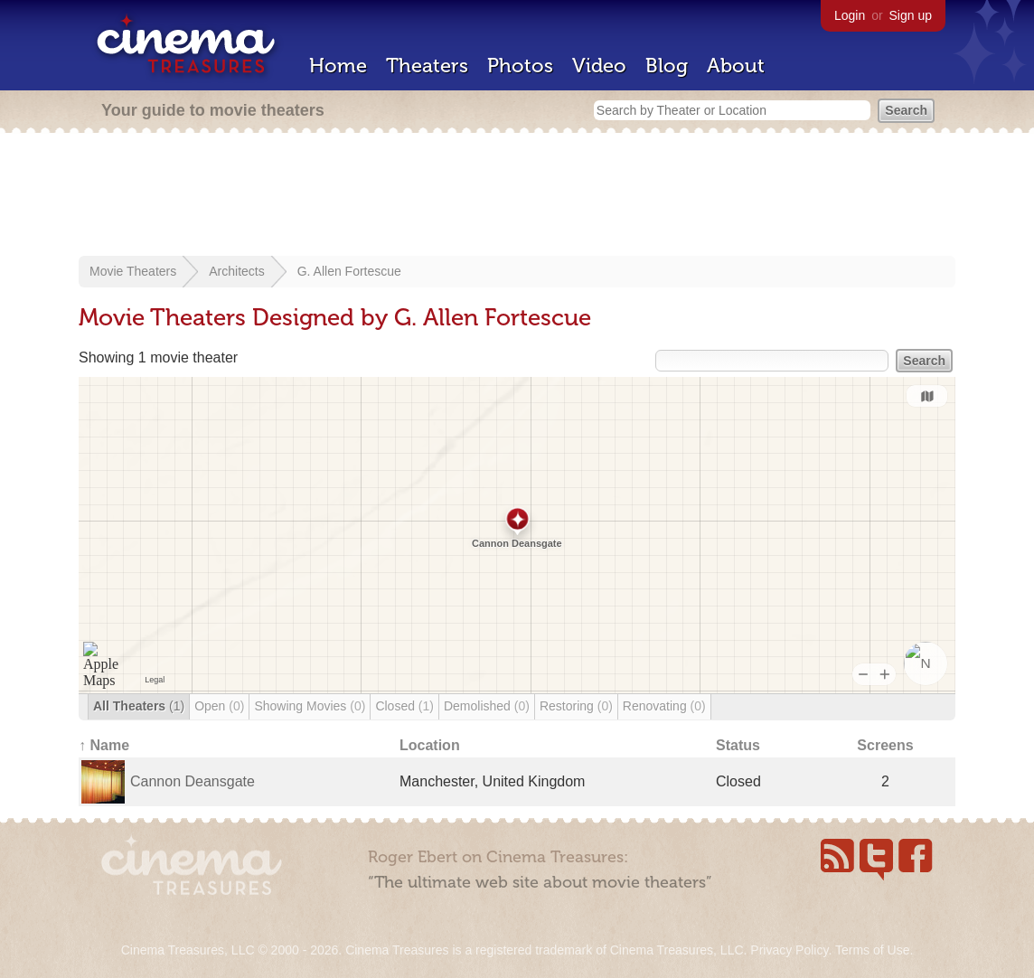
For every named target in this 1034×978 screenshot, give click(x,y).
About (736, 65)
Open (219, 706)
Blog (666, 65)
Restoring (576, 706)
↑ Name (104, 745)
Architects (236, 271)
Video (599, 65)
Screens (885, 745)
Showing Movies (309, 706)
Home (338, 65)
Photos (520, 65)
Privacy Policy (789, 950)
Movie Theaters (132, 271)
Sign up (910, 15)
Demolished (487, 706)
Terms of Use (872, 950)
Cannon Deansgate (192, 781)
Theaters (427, 65)
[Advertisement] (517, 196)
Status (738, 745)
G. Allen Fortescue (349, 271)
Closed (404, 706)
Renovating (664, 706)
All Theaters (138, 706)
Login (849, 15)
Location (430, 745)
